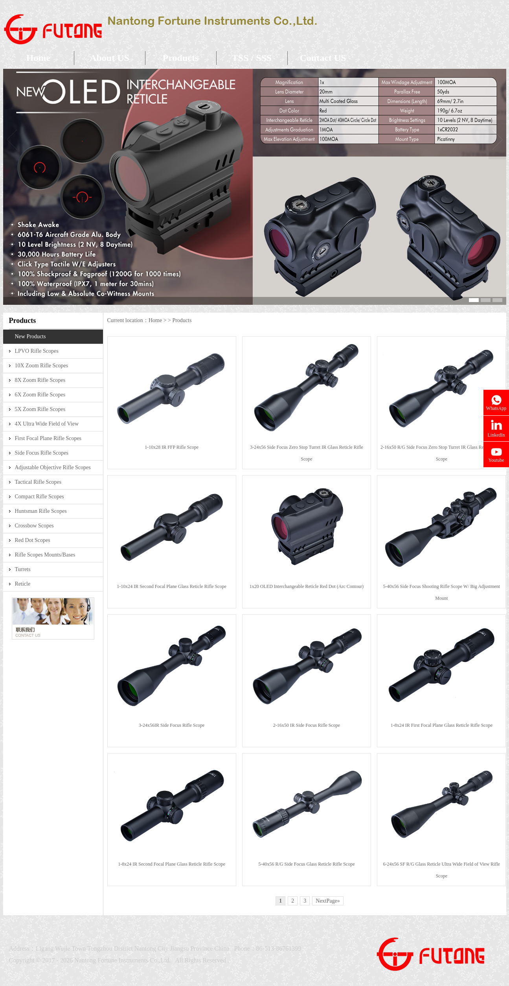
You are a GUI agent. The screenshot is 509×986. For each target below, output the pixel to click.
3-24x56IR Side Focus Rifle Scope (171, 725)
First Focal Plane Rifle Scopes (48, 438)
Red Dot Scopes (32, 540)
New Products (30, 336)
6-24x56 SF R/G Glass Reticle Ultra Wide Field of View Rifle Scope (441, 870)
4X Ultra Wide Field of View (47, 424)
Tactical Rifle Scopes (38, 482)
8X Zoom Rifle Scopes (40, 380)
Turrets (23, 569)
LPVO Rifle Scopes (37, 351)
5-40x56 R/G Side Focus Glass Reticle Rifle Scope (307, 864)
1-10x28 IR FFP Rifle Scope (171, 447)
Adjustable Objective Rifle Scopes (53, 467)
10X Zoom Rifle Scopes (41, 366)
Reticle (23, 584)
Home (38, 58)
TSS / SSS (252, 58)
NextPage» (328, 901)
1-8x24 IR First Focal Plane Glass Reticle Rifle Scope (441, 725)
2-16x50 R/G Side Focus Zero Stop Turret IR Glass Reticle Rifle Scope (441, 453)
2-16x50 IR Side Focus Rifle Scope (306, 725)
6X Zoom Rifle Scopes (40, 395)
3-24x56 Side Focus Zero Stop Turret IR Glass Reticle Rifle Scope (306, 453)
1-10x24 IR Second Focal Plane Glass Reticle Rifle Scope (171, 586)
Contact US (323, 58)
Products (181, 58)
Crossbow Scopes (34, 526)
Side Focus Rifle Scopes (42, 453)
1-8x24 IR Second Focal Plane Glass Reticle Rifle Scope (171, 864)
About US (109, 58)
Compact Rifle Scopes (39, 496)
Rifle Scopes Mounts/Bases (45, 555)
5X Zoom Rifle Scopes (40, 409)
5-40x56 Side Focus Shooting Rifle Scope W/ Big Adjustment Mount (441, 592)
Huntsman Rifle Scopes (41, 511)
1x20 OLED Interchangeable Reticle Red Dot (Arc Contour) (307, 586)
